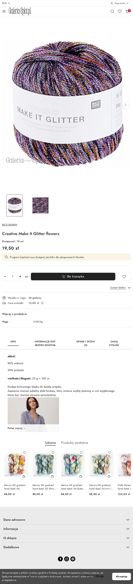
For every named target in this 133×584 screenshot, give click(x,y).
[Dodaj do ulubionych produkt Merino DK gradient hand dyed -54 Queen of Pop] (81, 452)
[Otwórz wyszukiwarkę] (112, 11)
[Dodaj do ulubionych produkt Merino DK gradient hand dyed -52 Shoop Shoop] (52, 452)
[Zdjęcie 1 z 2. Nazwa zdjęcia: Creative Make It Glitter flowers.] (14, 205)
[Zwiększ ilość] (20, 276)
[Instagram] (66, 559)
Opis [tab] (13, 341)
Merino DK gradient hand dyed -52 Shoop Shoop (44, 487)
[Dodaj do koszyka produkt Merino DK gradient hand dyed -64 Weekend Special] (24, 476)
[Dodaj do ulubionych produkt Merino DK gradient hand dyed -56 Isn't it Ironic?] (109, 452)
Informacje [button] (66, 529)
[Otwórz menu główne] (4, 11)
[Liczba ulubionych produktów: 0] (120, 11)
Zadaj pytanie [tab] (114, 343)
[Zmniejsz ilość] (4, 276)
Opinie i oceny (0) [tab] (85, 343)
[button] (125, 105)
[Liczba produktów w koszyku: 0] (127, 11)
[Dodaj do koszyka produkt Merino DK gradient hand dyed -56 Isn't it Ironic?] (109, 476)
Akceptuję (121, 576)
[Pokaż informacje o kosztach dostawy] (42, 303)
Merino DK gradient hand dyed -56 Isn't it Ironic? (100, 487)
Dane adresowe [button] (66, 519)
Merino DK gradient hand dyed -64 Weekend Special (14, 487)
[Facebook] (60, 559)
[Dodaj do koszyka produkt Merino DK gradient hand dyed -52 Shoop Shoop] (52, 476)
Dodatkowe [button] (66, 547)
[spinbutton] (12, 276)
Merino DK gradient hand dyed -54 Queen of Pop (72, 487)
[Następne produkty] (124, 459)
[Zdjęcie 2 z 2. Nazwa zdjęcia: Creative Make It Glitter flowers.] (40, 205)
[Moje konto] (119, 3)
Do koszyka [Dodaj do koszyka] (73, 276)
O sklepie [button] (66, 538)
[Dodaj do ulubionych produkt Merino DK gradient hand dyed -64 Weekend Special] (24, 452)
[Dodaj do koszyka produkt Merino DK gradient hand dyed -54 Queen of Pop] (81, 476)
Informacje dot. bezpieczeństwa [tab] (45, 343)
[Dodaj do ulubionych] (124, 276)
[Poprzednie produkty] (9, 459)
